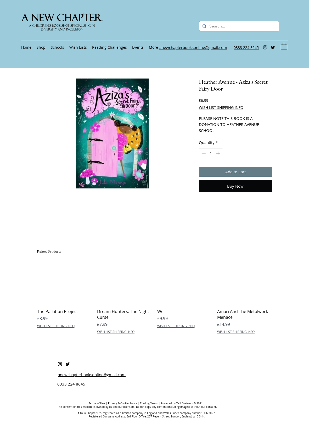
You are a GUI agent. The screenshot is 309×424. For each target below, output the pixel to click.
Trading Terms (149, 403)
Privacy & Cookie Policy (122, 403)
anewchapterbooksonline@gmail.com (92, 374)
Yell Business (184, 403)
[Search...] (238, 26)
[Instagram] (265, 47)
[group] (154, 298)
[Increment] (218, 153)
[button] (284, 46)
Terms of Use (97, 403)
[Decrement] (203, 153)
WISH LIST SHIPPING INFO (221, 107)
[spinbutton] (210, 153)
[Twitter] (273, 47)
